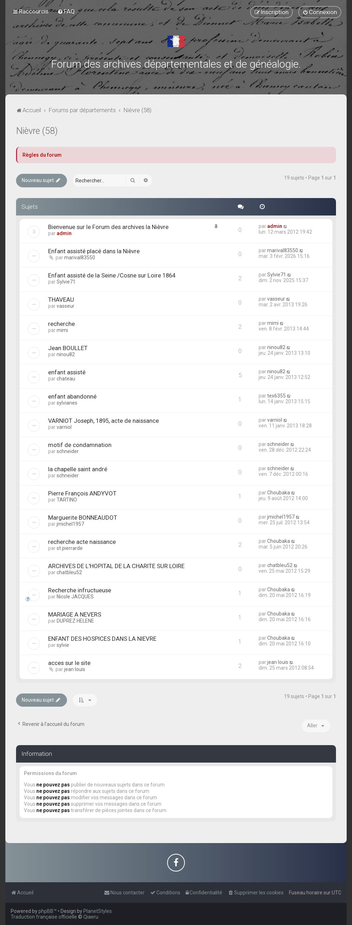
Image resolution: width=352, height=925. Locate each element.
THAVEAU (61, 299)
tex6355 (276, 396)
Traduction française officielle (44, 917)
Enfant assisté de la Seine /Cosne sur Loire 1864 (111, 275)
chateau (66, 378)
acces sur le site (69, 662)
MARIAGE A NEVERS (74, 614)
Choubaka (278, 492)
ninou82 (66, 354)
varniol (64, 427)
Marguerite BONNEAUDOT (82, 517)
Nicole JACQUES (75, 596)
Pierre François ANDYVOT (82, 493)
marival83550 (79, 257)
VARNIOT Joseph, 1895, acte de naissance (103, 420)
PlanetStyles (97, 911)
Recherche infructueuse (79, 590)
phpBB (45, 911)
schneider (68, 451)
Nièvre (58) (37, 131)
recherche (61, 323)
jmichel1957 (70, 524)
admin (64, 233)
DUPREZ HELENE (75, 621)
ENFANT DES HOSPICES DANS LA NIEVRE (102, 638)
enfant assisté (67, 372)
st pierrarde (70, 548)
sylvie (63, 645)
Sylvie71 (66, 282)
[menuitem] (66, 11)
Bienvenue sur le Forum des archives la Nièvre (108, 226)
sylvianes (67, 403)
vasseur (65, 306)
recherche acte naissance (82, 541)
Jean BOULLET (68, 348)
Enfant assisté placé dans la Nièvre (94, 251)
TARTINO (67, 500)
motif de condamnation (80, 444)
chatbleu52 (69, 572)
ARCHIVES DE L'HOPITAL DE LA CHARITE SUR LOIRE (116, 566)
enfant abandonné (72, 396)
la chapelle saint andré (77, 469)
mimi (62, 330)
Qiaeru (90, 917)
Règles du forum (42, 155)
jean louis (74, 669)
